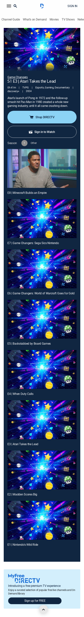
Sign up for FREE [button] (35, 601)
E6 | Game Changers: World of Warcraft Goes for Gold (41, 293)
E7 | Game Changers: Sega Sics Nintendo (33, 243)
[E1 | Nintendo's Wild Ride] (42, 520)
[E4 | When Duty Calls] (42, 369)
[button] (9, 6)
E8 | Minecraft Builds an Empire (27, 193)
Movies (54, 19)
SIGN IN (72, 6)
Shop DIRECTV (41, 117)
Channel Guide (10, 19)
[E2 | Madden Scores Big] (42, 470)
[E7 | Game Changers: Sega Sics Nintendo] (42, 218)
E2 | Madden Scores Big (22, 494)
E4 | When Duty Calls (20, 394)
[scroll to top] (43, 609)
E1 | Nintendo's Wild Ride (22, 545)
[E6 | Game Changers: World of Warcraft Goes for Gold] (42, 268)
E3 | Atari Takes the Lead (22, 444)
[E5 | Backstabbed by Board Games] (42, 319)
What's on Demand (35, 19)
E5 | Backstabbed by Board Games (29, 343)
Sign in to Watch (41, 132)
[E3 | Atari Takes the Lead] (42, 419)
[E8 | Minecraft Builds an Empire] (42, 168)
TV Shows (68, 19)
